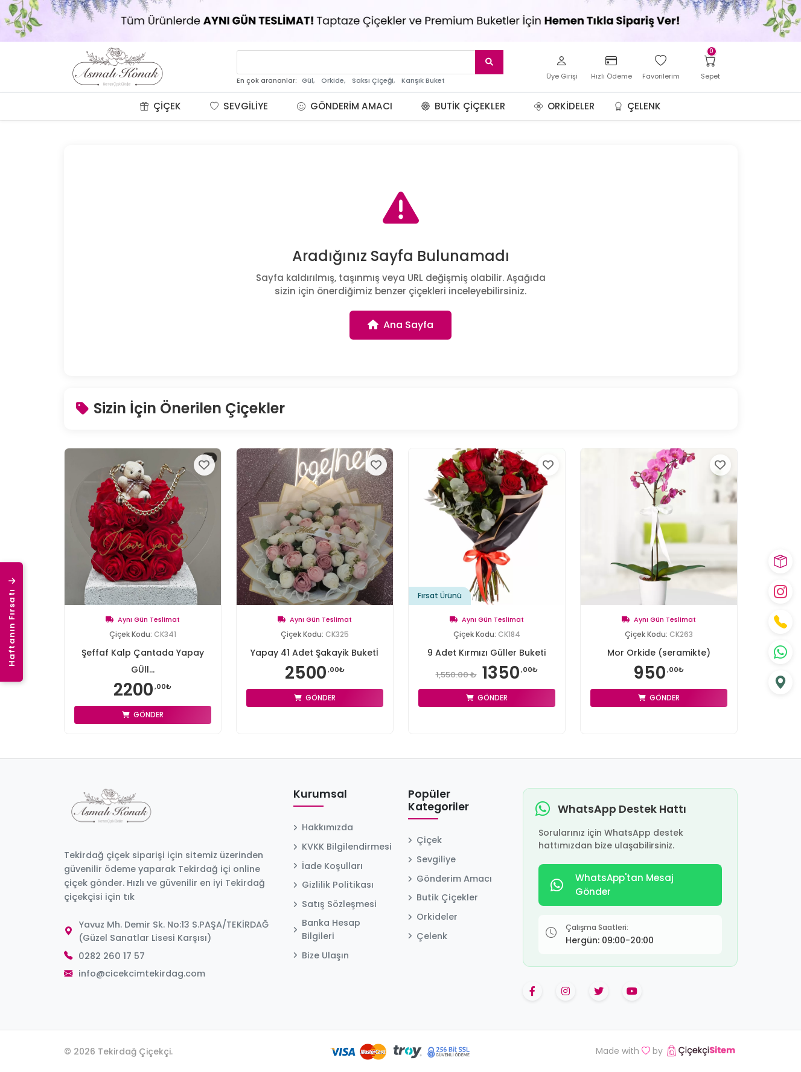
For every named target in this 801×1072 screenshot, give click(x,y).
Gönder (143, 714)
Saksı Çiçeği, (373, 80)
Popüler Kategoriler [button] (438, 801)
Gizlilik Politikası (333, 885)
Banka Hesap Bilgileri (326, 929)
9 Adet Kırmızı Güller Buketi (486, 653)
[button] (195, 106)
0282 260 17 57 (111, 956)
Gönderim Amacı (344, 106)
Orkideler (564, 106)
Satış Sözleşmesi (335, 904)
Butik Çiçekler (463, 106)
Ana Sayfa (400, 325)
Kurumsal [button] (320, 794)
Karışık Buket (423, 80)
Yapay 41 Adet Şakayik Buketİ (314, 653)
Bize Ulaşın (321, 955)
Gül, (308, 80)
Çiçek (160, 106)
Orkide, (333, 80)
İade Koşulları (328, 866)
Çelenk (637, 106)
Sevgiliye (239, 106)
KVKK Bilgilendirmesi (342, 847)
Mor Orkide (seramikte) (658, 653)
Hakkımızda (323, 827)
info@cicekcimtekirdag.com (141, 973)
